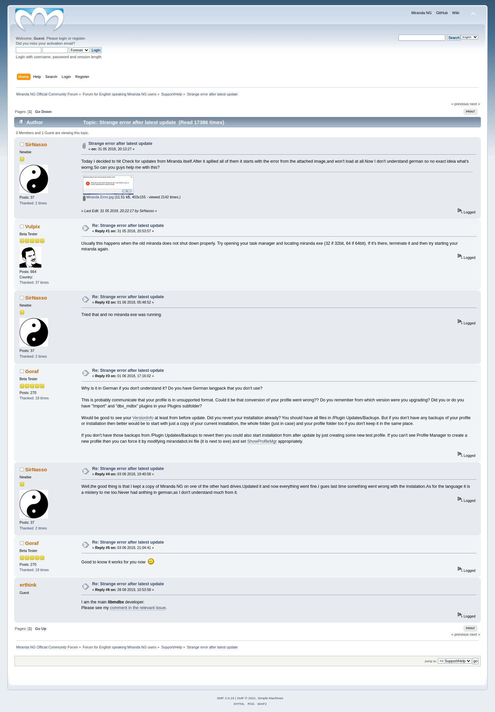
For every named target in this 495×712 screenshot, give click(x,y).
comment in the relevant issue (138, 607)
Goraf (32, 371)
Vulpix (32, 226)
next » (475, 104)
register (78, 38)
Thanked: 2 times (33, 203)
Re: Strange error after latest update (128, 225)
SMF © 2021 (246, 698)
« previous (460, 104)
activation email (60, 43)
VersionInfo (142, 418)
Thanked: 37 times (34, 282)
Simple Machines (270, 698)
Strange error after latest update (120, 143)
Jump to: (430, 661)
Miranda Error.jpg (98, 197)
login (63, 38)
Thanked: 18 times (34, 398)
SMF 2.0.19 (225, 698)
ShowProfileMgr (262, 441)
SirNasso (36, 144)
